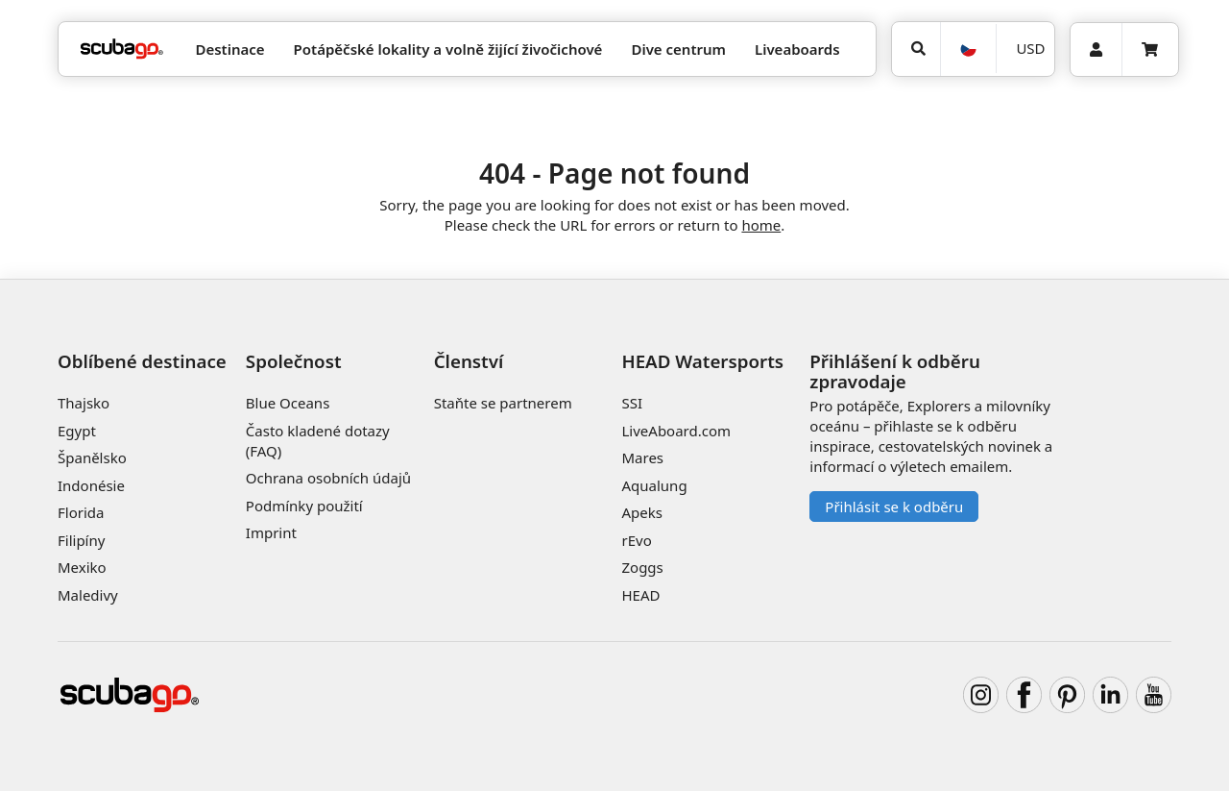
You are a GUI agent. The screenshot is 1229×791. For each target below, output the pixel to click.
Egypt (77, 430)
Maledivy (88, 595)
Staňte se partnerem (503, 402)
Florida (81, 512)
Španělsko (92, 457)
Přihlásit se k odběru (894, 506)
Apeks (641, 512)
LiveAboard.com (676, 430)
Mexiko (82, 567)
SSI (631, 402)
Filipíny (81, 540)
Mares (642, 457)
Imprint (271, 532)
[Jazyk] (968, 49)
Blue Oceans (288, 402)
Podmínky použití (304, 505)
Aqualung (654, 485)
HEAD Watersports (702, 361)
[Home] (122, 49)
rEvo (636, 540)
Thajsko (83, 402)
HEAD (640, 595)
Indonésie (91, 485)
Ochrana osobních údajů (328, 477)
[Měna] (1025, 48)
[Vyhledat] (916, 49)
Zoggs (642, 567)
